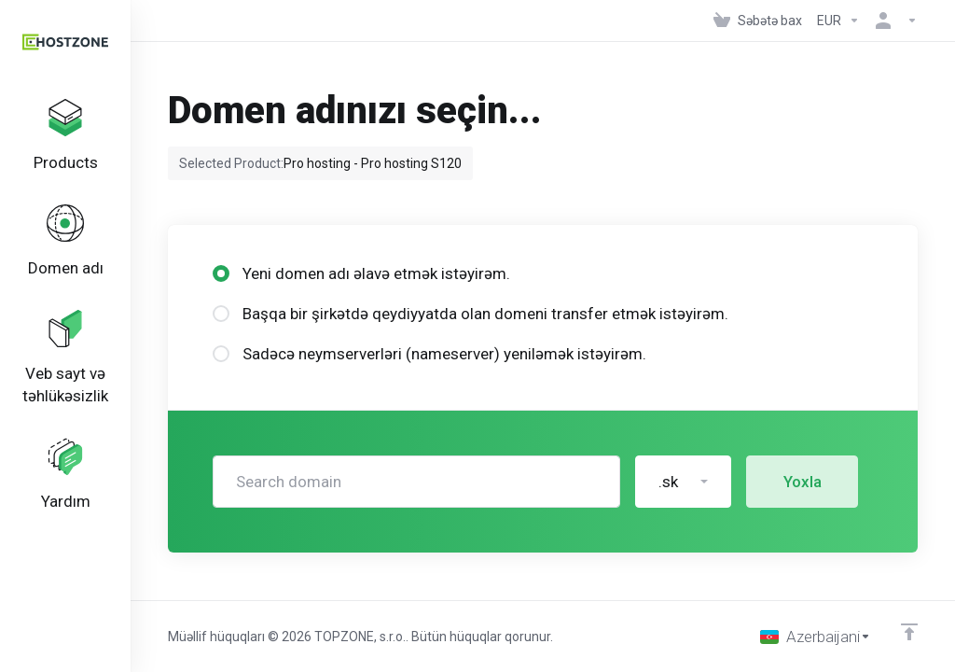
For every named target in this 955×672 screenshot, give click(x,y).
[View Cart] (758, 20)
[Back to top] (909, 632)
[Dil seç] (815, 636)
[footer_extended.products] (65, 136)
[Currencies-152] (838, 20)
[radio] (221, 273)
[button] (683, 481)
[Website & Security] (65, 358)
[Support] (65, 475)
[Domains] (65, 241)
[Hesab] (892, 20)
